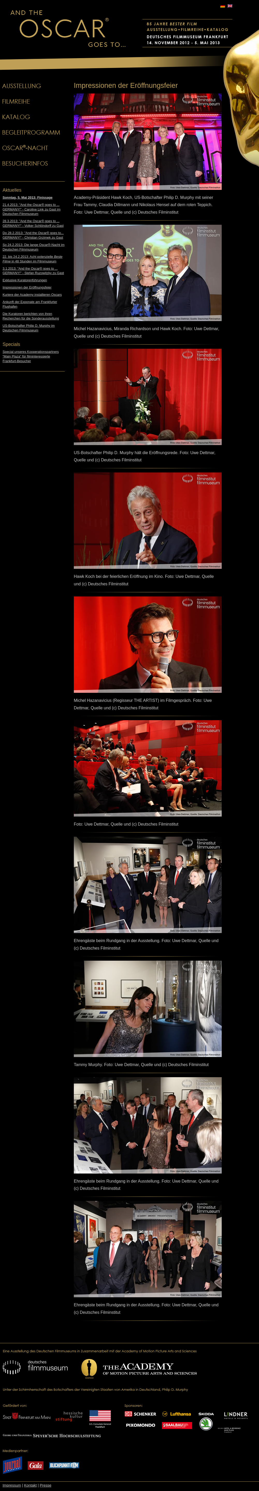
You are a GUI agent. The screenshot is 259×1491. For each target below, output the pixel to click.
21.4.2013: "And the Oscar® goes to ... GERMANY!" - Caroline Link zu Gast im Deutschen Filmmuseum (32, 209)
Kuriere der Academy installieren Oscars (32, 295)
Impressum (12, 1485)
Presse (45, 1485)
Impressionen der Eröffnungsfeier (27, 287)
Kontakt (30, 1485)
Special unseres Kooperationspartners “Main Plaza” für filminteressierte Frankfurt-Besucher (31, 356)
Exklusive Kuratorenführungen (25, 280)
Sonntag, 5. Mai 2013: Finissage (28, 197)
